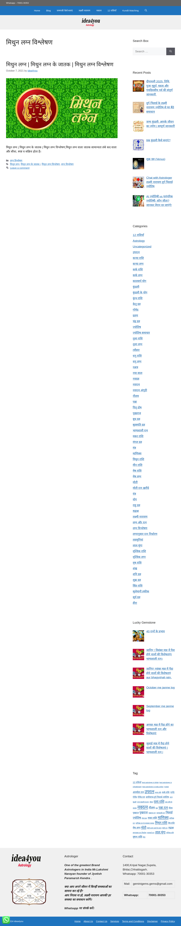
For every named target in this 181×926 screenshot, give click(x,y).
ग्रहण (135, 315)
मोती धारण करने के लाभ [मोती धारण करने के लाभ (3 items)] (154, 828)
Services (114, 921)
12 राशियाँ (112, 10)
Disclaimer (152, 921)
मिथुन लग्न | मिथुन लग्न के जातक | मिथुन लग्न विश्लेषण (59, 64)
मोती (135, 482)
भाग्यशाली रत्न (140, 430)
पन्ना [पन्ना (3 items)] (157, 808)
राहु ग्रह (136, 505)
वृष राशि (137, 562)
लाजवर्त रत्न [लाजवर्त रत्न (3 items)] (150, 833)
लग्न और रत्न (140, 522)
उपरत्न (136, 252)
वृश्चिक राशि (139, 551)
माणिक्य (137, 453)
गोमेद (135, 309)
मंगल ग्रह (137, 442)
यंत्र (134, 493)
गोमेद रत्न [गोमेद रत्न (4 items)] (141, 797)
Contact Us (101, 921)
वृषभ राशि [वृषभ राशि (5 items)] (137, 836)
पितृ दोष (137, 407)
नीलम (136, 396)
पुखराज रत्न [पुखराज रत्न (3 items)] (152, 813)
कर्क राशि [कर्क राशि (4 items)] (166, 792)
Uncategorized (142, 246)
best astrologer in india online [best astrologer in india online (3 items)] (152, 787)
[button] (146, 10)
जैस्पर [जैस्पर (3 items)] (151, 802)
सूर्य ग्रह (136, 597)
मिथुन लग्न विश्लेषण (51, 164)
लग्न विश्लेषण (16, 160)
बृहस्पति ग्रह (139, 424)
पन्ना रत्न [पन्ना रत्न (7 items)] (163, 807)
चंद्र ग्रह (136, 321)
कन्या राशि (138, 258)
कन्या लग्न (138, 263)
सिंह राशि (137, 585)
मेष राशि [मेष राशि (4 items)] (171, 823)
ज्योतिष (137, 327)
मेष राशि (137, 470)
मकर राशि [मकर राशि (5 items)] (152, 817)
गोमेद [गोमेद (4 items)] (135, 797)
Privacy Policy (168, 921)
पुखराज (137, 413)
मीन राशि (137, 465)
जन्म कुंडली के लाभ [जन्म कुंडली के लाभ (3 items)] (143, 802)
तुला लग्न (137, 344)
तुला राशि (138, 338)
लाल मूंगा (137, 545)
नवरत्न (98, 10)
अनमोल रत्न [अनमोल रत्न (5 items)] (138, 792)
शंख (135, 568)
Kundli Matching (130, 10)
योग (135, 499)
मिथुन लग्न (15, 164)
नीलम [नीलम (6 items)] (152, 807)
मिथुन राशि (138, 459)
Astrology (139, 240)
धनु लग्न (137, 361)
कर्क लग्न (137, 275)
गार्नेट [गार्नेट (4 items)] (172, 792)
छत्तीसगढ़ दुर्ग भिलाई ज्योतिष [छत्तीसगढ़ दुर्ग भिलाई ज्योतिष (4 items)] (157, 797)
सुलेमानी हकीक (141, 591)
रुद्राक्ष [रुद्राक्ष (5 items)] (171, 827)
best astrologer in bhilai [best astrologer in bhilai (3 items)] (150, 782)
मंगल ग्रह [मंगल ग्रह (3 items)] (144, 818)
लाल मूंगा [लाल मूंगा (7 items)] (160, 832)
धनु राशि (137, 355)
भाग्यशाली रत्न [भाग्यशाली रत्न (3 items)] (160, 813)
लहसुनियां (138, 539)
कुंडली (136, 286)
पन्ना (135, 401)
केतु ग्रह (137, 304)
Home (37, 10)
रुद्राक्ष (136, 511)
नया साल (137, 373)
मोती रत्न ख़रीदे (141, 488)
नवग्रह (136, 378)
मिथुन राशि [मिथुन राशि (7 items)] (161, 822)
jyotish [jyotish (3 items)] (166, 787)
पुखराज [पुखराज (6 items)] (143, 812)
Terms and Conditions (133, 921)
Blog (48, 10)
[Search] (170, 51)
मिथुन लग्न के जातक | (30, 164)
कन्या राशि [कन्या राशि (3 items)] (158, 792)
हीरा (135, 603)
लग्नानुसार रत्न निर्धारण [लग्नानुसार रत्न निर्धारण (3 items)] (139, 833)
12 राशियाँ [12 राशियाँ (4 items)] (137, 782)
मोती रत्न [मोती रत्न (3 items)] (164, 828)
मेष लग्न (137, 476)
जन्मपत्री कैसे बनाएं (65, 10)
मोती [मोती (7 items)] (143, 827)
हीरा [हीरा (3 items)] (144, 837)
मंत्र (134, 447)
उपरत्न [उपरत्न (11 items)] (149, 791)
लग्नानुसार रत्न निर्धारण (145, 534)
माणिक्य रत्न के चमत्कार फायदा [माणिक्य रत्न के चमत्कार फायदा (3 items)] (145, 823)
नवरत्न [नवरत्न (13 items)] (142, 807)
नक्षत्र (135, 367)
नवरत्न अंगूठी (140, 390)
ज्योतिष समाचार (141, 332)
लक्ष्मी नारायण (84, 10)
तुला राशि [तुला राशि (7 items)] (159, 801)
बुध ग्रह (136, 419)
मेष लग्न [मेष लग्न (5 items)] (136, 827)
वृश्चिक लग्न (139, 557)
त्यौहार (136, 350)
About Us (88, 921)
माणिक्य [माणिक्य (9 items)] (163, 817)
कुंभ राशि (137, 298)
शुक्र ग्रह (137, 580)
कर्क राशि (138, 269)
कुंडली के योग (140, 292)
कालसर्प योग (139, 281)
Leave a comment (19, 168)
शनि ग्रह (137, 574)
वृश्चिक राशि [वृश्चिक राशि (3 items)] (170, 833)
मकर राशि (138, 436)
